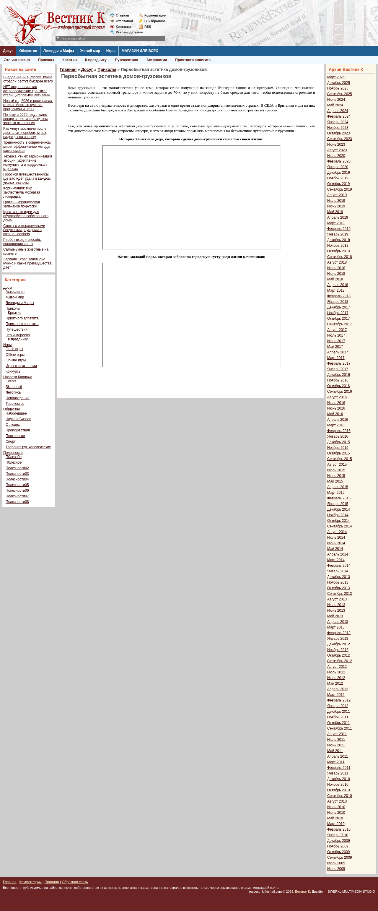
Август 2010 (337, 801)
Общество (28, 51)
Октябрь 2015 (338, 453)
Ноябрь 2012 (337, 650)
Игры (110, 51)
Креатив (69, 60)
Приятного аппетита (193, 60)
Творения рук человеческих (28, 447)
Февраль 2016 (339, 431)
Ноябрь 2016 (337, 380)
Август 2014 (337, 532)
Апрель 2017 (337, 352)
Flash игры (14, 349)
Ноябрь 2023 (337, 128)
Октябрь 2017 (338, 318)
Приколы (46, 60)
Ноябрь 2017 (337, 313)
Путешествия (126, 60)
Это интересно (17, 60)
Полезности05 (17, 485)
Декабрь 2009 (338, 841)
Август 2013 (337, 599)
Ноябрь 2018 (337, 245)
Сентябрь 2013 (339, 594)
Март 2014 (336, 560)
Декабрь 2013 (338, 577)
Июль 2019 (336, 201)
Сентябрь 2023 (339, 139)
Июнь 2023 (336, 144)
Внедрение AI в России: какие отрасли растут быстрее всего (28, 79)
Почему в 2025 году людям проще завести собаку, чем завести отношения (25, 119)
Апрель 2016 (337, 420)
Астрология (156, 60)
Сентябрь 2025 (339, 94)
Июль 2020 (336, 156)
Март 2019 (336, 223)
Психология (15, 436)
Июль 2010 (336, 807)
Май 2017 (335, 347)
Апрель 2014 (337, 554)
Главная (122, 15)
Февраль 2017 (339, 363)
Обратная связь (75, 882)
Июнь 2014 (336, 543)
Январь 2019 (337, 234)
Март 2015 (336, 493)
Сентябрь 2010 (339, 796)
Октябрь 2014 (338, 521)
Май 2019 (335, 212)
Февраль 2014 (339, 566)
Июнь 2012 (336, 678)
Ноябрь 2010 (337, 784)
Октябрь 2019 (338, 184)
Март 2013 (336, 627)
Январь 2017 (337, 369)
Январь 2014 (337, 571)
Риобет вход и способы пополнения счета (22, 242)
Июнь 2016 (336, 408)
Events (11, 381)
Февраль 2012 (339, 700)
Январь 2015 (337, 504)
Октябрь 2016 (338, 386)
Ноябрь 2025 (337, 88)
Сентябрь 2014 (339, 526)
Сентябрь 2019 (339, 189)
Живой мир (90, 51)
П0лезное (14, 462)
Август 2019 (337, 195)
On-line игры (16, 360)
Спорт (11, 441)
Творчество (15, 404)
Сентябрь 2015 (339, 459)
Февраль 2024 (339, 116)
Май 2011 (335, 751)
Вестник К (302, 891)
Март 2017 (336, 358)
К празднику (96, 60)
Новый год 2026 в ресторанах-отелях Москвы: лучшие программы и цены (28, 105)
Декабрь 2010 (338, 779)
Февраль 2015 (339, 498)
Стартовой (124, 21)
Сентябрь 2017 (339, 324)
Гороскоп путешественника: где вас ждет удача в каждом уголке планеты (26, 178)
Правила (52, 882)
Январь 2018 (337, 302)
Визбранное (155, 21)
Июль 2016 (336, 403)
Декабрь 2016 (338, 375)
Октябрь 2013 (338, 588)
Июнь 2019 (336, 206)
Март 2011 (336, 762)
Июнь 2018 (336, 274)
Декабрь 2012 (338, 644)
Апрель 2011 (337, 756)
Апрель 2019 (337, 217)
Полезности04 (17, 479)
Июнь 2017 (336, 341)
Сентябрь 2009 (339, 857)
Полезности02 (17, 468)
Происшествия (18, 430)
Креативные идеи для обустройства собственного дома (25, 216)
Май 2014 (335, 549)
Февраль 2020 (339, 161)
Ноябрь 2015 (337, 448)
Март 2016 (336, 425)
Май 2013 (335, 616)
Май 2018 (335, 279)
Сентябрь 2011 (339, 728)
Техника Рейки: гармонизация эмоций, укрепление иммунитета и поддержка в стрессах (27, 162)
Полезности (12, 453)
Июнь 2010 (336, 813)
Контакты (123, 26)
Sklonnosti (14, 387)
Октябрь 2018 (338, 251)
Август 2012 (337, 667)
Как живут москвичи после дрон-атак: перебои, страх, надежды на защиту (25, 132)
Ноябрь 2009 (337, 846)
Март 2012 (336, 695)
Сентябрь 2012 (339, 661)
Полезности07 (17, 496)
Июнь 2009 (336, 869)
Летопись (13, 392)
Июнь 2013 (336, 610)
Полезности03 (17, 474)
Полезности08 (17, 502)
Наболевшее (16, 413)
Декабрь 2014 (338, 509)
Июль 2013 (336, 605)
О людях (13, 425)
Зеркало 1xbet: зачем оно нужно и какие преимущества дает (27, 263)
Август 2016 (337, 397)
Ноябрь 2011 (337, 717)
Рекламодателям (127, 32)
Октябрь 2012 (338, 655)
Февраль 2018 (339, 296)
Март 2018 (336, 290)
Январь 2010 (337, 835)
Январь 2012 (337, 706)
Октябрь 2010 (338, 790)
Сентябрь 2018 (339, 257)
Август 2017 (337, 330)
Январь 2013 (337, 638)
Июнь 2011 (336, 745)
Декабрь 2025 (338, 83)
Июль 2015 (336, 470)
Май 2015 (335, 481)
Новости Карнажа (17, 377)
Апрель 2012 (337, 689)
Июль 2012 (336, 672)
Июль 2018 (336, 268)
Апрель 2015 (337, 487)
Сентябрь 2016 (339, 391)
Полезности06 (17, 490)
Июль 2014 (336, 537)
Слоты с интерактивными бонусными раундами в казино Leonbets (24, 230)
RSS (147, 26)
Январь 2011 (337, 773)
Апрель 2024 (337, 111)
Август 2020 (337, 150)
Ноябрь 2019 (337, 178)
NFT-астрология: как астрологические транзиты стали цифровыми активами (26, 91)
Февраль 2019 (339, 229)
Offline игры (15, 355)
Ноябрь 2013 (337, 582)
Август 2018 (337, 262)
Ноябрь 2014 (337, 515)
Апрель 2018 (337, 285)
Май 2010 (335, 818)
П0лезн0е (14, 457)
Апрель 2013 (337, 622)
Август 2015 (337, 464)
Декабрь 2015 (338, 442)
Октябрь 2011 (338, 723)
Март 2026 (336, 77)
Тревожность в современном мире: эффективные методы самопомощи (27, 146)
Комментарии (155, 15)
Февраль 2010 (339, 829)
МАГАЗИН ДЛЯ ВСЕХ (140, 51)
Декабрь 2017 (338, 307)
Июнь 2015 (336, 476)
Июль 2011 (336, 740)
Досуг (8, 51)
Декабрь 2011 (338, 711)
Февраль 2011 (339, 768)
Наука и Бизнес (18, 419)
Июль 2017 (336, 335)
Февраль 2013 (339, 633)
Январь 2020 (337, 167)
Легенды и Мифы (58, 51)
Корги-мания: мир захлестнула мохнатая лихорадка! (21, 192)
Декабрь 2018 (338, 240)
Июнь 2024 (336, 100)
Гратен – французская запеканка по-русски (21, 204)
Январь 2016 (337, 436)
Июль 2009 (336, 863)
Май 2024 (335, 105)
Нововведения (18, 398)
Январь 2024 (337, 122)
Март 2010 (336, 824)
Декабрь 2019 (338, 172)
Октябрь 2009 (338, 852)
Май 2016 (335, 414)
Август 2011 (337, 734)
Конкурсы (13, 371)
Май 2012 (335, 683)
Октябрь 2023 (338, 133)
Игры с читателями (21, 366)
